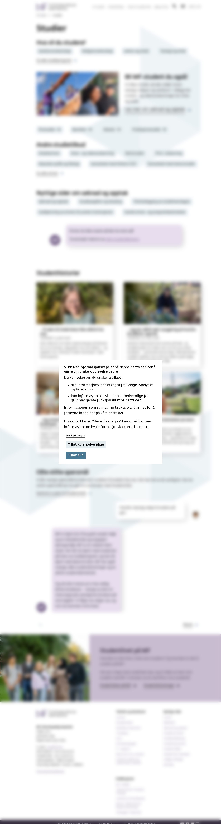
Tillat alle (75, 455)
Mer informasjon (75, 435)
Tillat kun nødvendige (86, 444)
